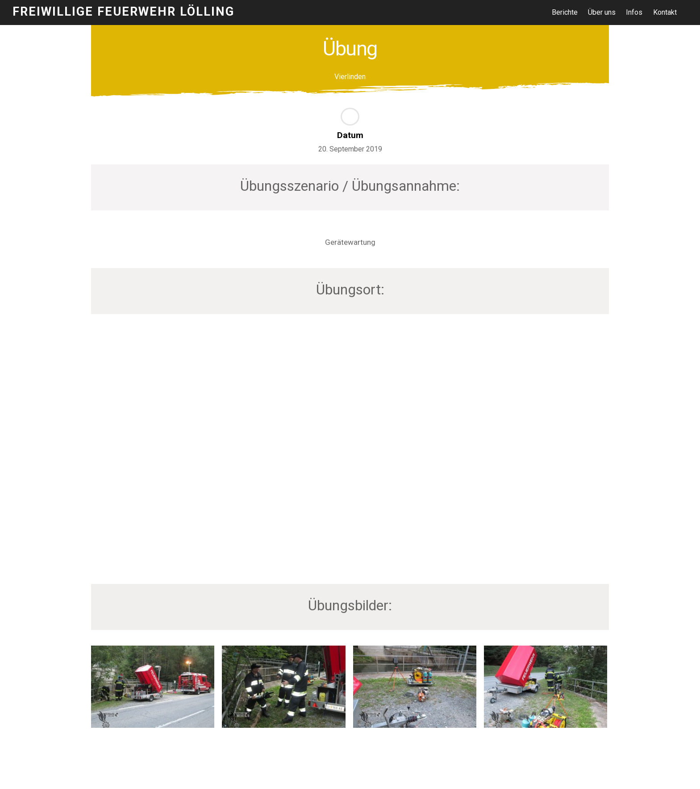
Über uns (602, 12)
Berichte (565, 12)
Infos (634, 12)
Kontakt (665, 12)
